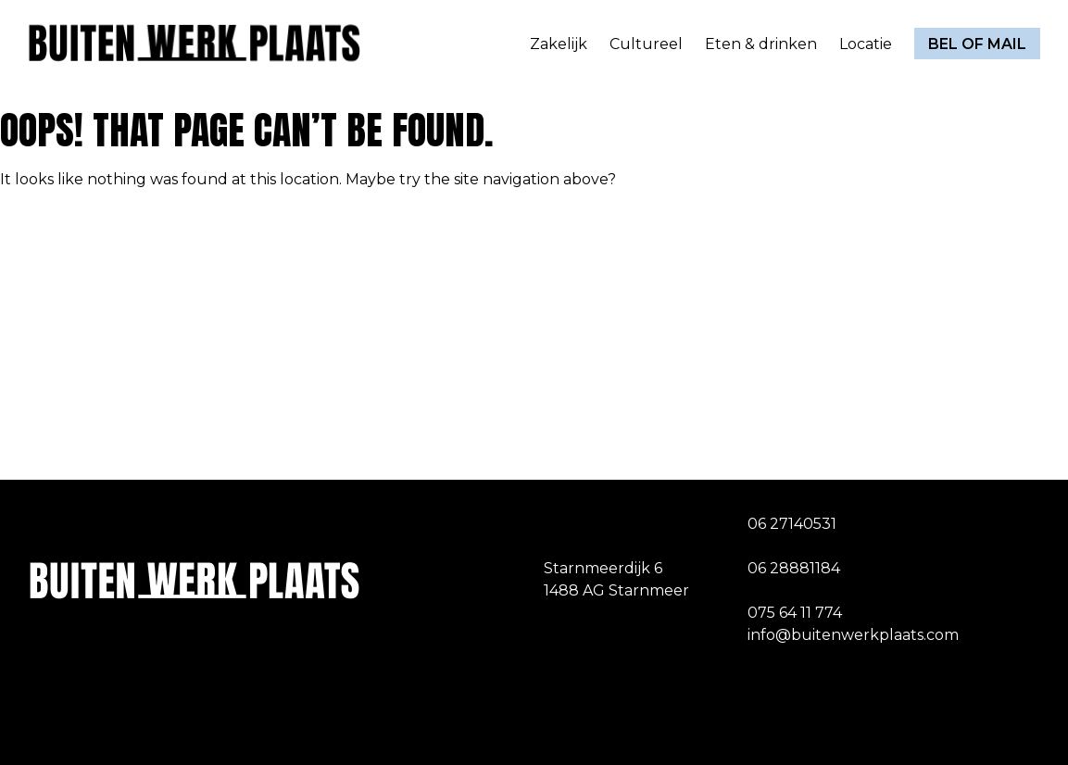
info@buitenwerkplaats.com (853, 635)
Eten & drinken (761, 44)
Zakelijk (558, 44)
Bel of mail (977, 44)
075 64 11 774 (795, 612)
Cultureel (646, 44)
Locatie (865, 44)
